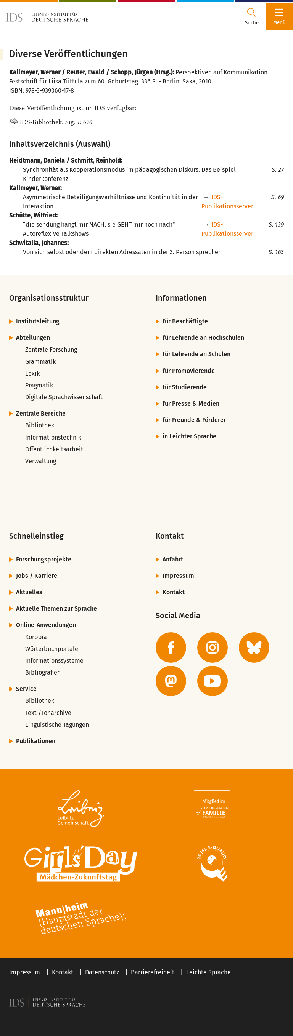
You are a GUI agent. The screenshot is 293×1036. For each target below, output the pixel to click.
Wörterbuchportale (51, 648)
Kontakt (174, 592)
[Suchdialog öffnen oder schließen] (252, 16)
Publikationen (35, 741)
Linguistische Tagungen (57, 724)
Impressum (178, 575)
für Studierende (185, 387)
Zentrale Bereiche (41, 413)
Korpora (36, 637)
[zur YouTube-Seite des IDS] (212, 681)
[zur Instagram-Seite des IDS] (212, 647)
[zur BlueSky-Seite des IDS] (254, 647)
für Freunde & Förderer (194, 420)
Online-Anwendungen (46, 624)
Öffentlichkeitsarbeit (54, 449)
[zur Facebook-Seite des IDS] (171, 647)
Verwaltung (40, 461)
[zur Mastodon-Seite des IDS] (171, 681)
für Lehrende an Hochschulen (203, 337)
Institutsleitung (38, 321)
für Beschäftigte (185, 321)
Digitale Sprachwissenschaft (64, 397)
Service (26, 688)
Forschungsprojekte (43, 559)
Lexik (32, 373)
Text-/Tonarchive (48, 712)
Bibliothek (39, 425)
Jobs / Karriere (36, 575)
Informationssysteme (54, 660)
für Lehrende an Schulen (196, 354)
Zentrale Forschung (51, 349)
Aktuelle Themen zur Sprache (56, 608)
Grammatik (40, 361)
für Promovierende (189, 370)
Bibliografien (43, 672)
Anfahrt (173, 559)
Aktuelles (29, 592)
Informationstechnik (53, 437)
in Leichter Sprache (189, 436)
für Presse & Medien (191, 403)
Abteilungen (33, 337)
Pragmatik (39, 385)
